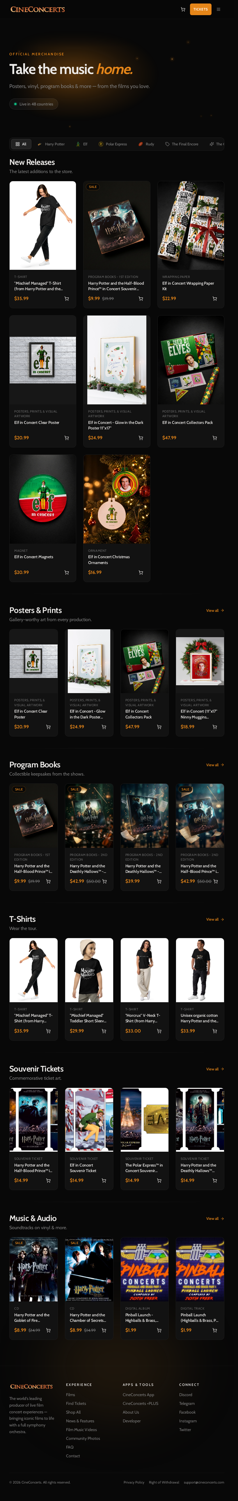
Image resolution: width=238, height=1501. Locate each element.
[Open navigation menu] (218, 9)
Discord (185, 1394)
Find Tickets (76, 1403)
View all (215, 610)
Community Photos (83, 1438)
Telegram (187, 1403)
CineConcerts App (138, 1394)
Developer (132, 1421)
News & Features (80, 1421)
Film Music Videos (81, 1429)
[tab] (21, 144)
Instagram (188, 1421)
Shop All (73, 1412)
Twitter (185, 1429)
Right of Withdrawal (164, 1482)
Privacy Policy (134, 1482)
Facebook (187, 1412)
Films (70, 1394)
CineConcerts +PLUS (140, 1403)
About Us (131, 1412)
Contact (73, 1455)
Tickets (200, 9)
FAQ (70, 1447)
